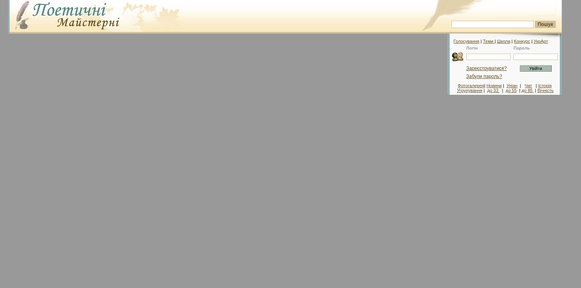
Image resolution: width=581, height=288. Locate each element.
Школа (503, 41)
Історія (545, 85)
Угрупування (469, 90)
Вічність (545, 90)
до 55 (511, 90)
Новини (494, 85)
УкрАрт (541, 41)
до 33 (493, 90)
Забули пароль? (484, 76)
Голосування (466, 41)
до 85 (527, 90)
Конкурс (522, 41)
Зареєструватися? (486, 68)
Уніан (512, 85)
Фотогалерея (471, 85)
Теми (489, 41)
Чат (528, 85)
